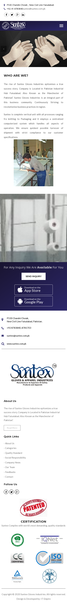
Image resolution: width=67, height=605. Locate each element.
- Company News (12, 462)
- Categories (10, 448)
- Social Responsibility (15, 457)
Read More (12, 428)
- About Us (9, 443)
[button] (4, 49)
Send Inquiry (33, 276)
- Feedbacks (10, 472)
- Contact (8, 476)
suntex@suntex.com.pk (34, 8)
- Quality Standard (13, 453)
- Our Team (9, 467)
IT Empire (46, 598)
